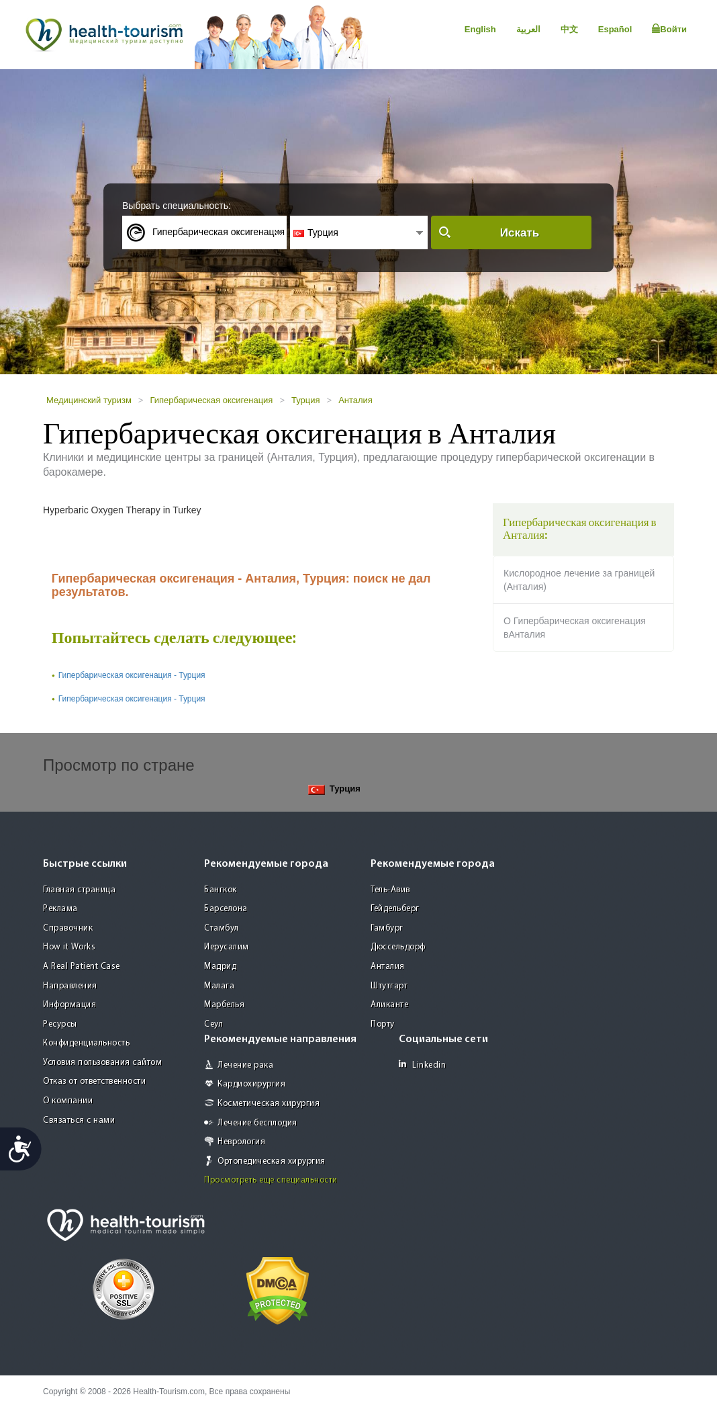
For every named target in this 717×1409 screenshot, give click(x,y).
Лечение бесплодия (257, 1123)
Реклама (60, 908)
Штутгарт (389, 986)
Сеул (213, 1024)
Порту (383, 1024)
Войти (669, 29)
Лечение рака (245, 1065)
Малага (219, 986)
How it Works (69, 947)
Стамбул (221, 928)
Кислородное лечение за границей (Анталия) (579, 580)
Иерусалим (226, 947)
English (480, 29)
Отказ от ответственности (94, 1081)
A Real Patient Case (81, 966)
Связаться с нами (79, 1120)
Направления (70, 986)
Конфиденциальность (86, 1043)
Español (615, 29)
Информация (69, 1004)
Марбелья (224, 1004)
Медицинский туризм (89, 400)
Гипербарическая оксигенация (211, 400)
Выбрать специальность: (176, 205)
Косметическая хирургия (269, 1103)
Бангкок (220, 890)
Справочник (68, 928)
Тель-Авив (390, 890)
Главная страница (79, 890)
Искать (519, 232)
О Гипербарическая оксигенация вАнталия (575, 627)
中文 (569, 29)
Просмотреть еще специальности (271, 1180)
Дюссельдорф (398, 947)
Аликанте (389, 1004)
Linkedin (422, 1065)
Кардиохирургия (251, 1084)
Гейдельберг (395, 908)
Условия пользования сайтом (102, 1062)
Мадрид (220, 966)
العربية (528, 29)
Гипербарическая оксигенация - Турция (131, 675)
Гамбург (387, 928)
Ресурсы (60, 1024)
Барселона (226, 908)
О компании (68, 1101)
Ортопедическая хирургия (272, 1161)
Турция (305, 400)
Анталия (355, 400)
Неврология (241, 1142)
